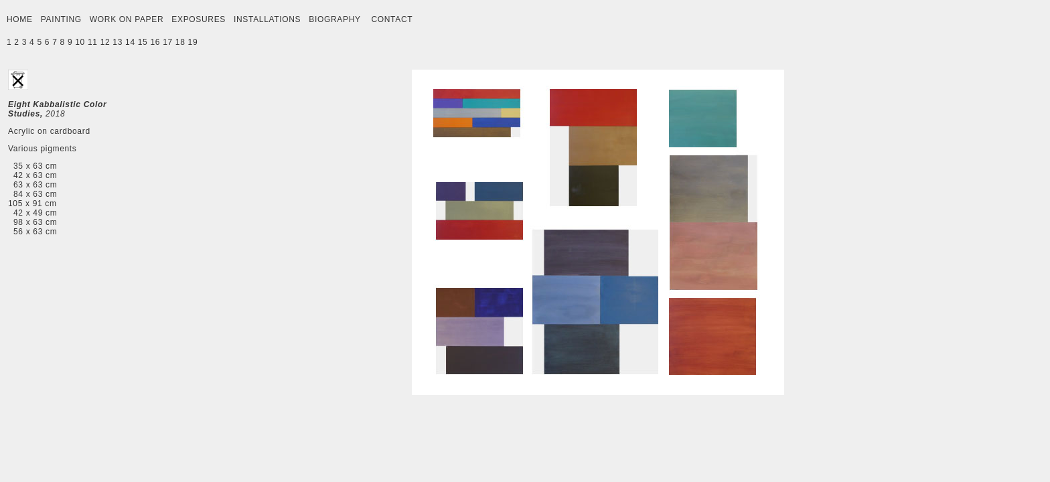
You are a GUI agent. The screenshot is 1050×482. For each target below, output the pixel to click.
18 (180, 42)
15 (143, 42)
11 (93, 42)
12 (105, 42)
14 (130, 42)
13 (117, 42)
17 (168, 42)
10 (80, 42)
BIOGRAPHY (334, 19)
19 (193, 42)
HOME (20, 19)
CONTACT (391, 19)
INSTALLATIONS (267, 19)
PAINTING (61, 19)
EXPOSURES (198, 19)
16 (155, 42)
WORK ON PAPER (126, 19)
